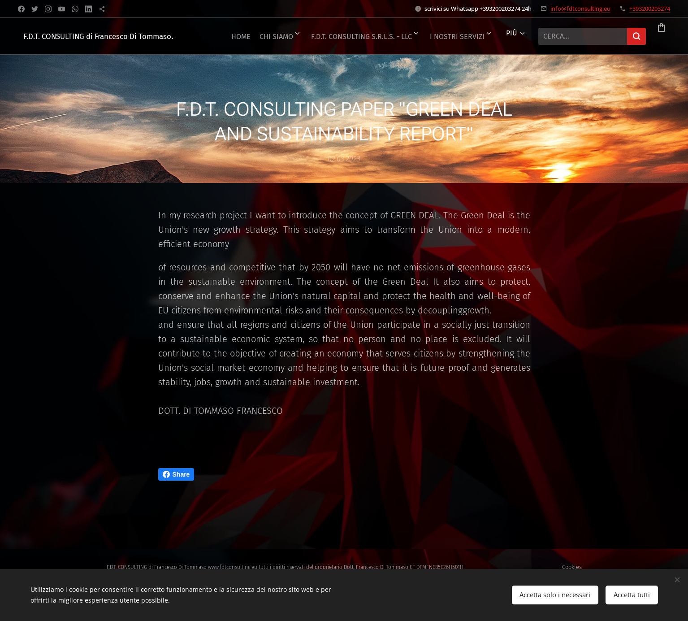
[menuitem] (260, 36)
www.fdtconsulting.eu (232, 567)
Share (176, 474)
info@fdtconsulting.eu (580, 8)
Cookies (572, 567)
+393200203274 (649, 8)
